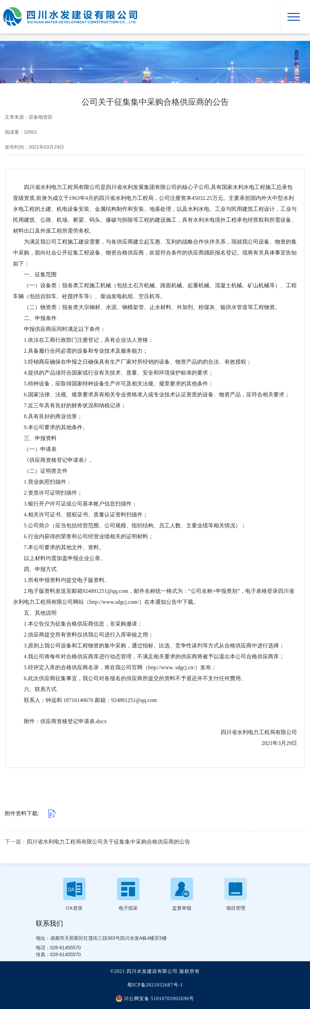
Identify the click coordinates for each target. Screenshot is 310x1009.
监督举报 (181, 908)
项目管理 (235, 908)
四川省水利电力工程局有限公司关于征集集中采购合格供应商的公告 (108, 842)
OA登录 (74, 908)
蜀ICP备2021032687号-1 (155, 985)
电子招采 (128, 908)
